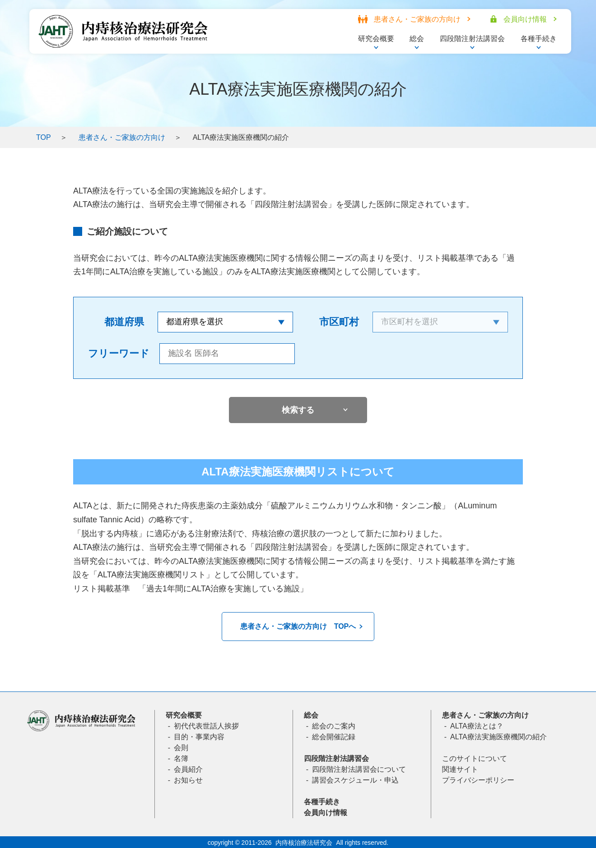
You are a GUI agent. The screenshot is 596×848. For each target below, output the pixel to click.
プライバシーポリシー (478, 780)
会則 (181, 747)
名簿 (181, 758)
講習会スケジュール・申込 (355, 780)
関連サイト (460, 769)
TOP (43, 137)
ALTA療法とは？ (476, 726)
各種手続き (322, 802)
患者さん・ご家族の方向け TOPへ (298, 626)
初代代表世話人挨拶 (206, 726)
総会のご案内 (333, 726)
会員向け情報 (325, 812)
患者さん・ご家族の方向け (122, 137)
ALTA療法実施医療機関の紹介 (498, 737)
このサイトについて (474, 758)
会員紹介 (188, 769)
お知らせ (188, 780)
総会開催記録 (333, 737)
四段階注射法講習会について (359, 769)
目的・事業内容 (199, 737)
